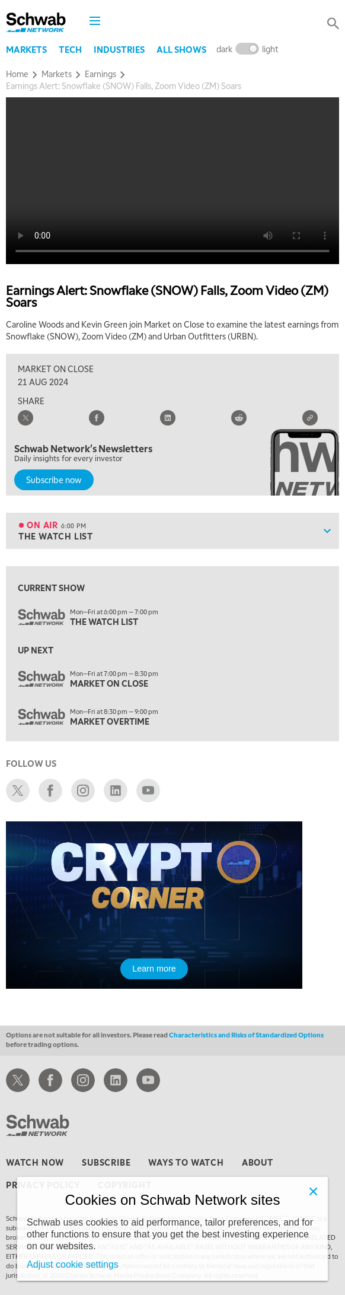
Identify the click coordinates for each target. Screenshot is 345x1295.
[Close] (313, 1191)
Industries (119, 49)
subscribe (106, 1162)
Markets (26, 49)
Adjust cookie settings (73, 1264)
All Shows (181, 49)
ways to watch (185, 1162)
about (257, 1162)
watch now (35, 1162)
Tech (70, 49)
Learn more (154, 968)
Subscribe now (54, 479)
